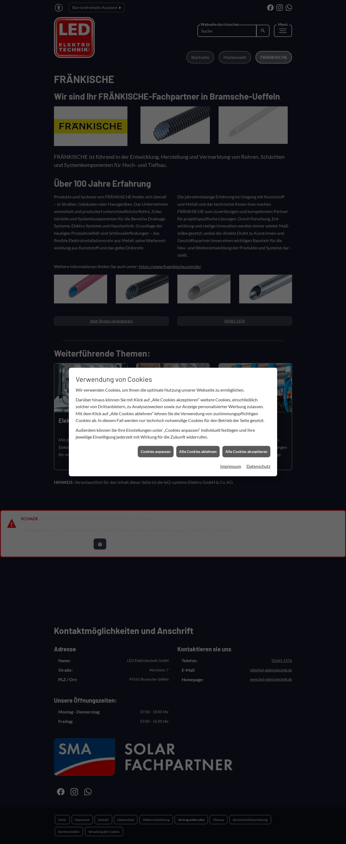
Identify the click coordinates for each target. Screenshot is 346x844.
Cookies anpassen (156, 373)
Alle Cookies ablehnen (198, 373)
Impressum (230, 387)
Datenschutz (258, 387)
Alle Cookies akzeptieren (246, 373)
